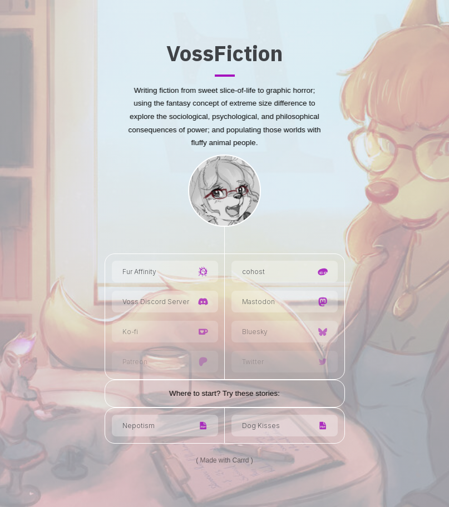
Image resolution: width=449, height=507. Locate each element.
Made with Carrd (224, 460)
